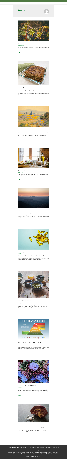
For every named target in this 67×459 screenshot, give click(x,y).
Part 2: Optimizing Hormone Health (30, 385)
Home (57, 2)
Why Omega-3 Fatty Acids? (27, 252)
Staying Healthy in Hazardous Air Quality (32, 210)
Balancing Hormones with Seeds (29, 300)
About (60, 2)
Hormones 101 (23, 424)
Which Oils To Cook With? (27, 171)
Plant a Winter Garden (25, 44)
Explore (64, 2)
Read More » (20, 52)
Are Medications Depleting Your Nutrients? (33, 129)
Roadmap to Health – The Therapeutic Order (33, 342)
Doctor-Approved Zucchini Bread (29, 87)
